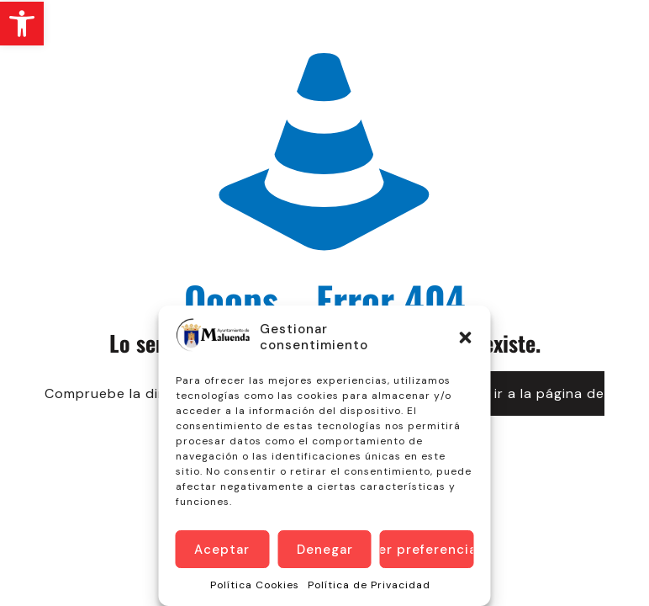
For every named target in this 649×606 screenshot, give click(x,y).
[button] (22, 23)
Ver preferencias (427, 549)
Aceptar (222, 549)
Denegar (325, 549)
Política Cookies (254, 585)
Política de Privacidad (369, 585)
